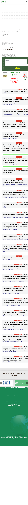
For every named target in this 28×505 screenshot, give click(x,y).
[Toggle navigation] (26, 2)
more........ (4, 37)
